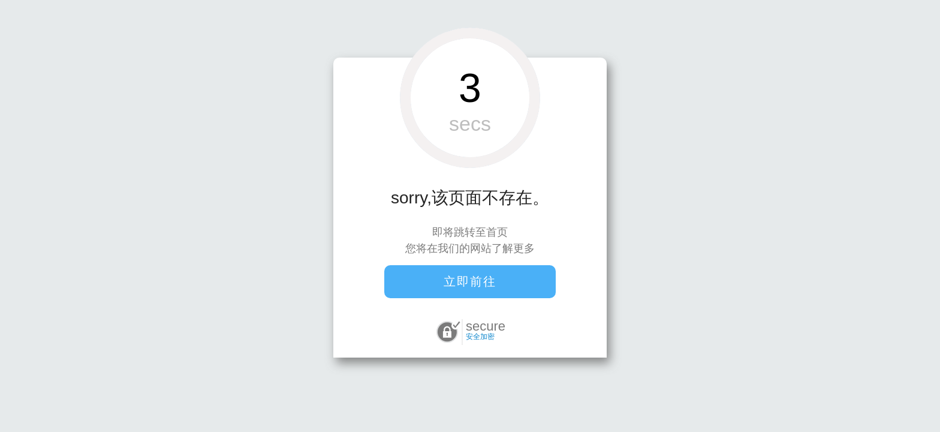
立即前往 (470, 281)
